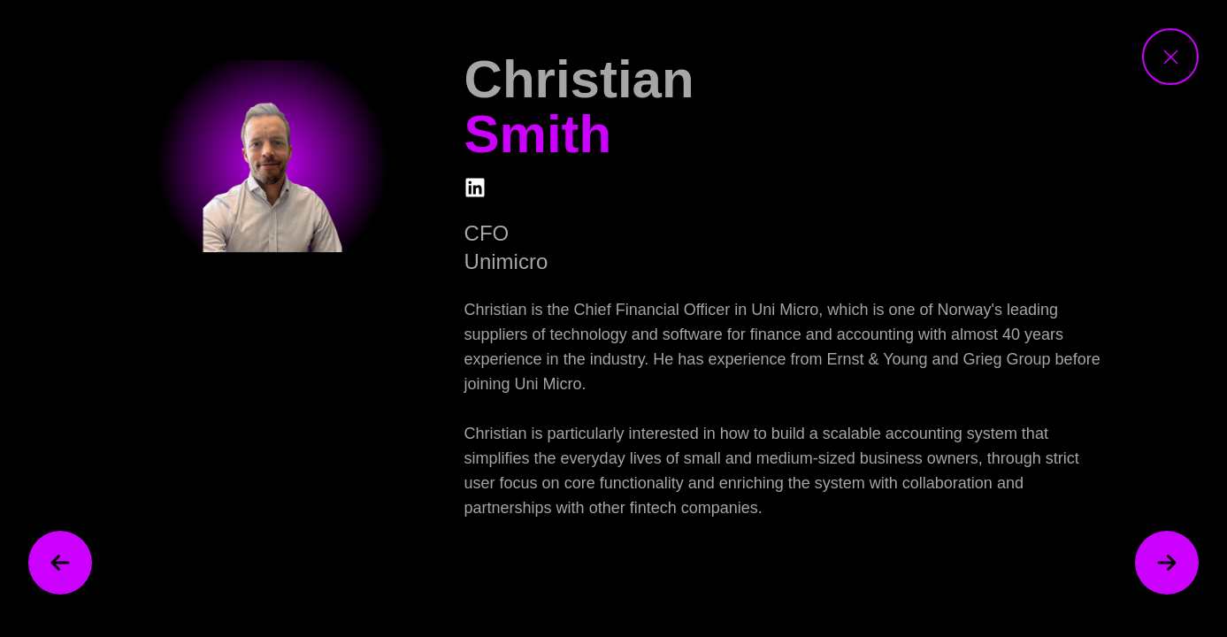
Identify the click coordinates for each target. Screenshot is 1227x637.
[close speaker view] (1170, 56)
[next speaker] (1167, 563)
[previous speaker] (60, 563)
